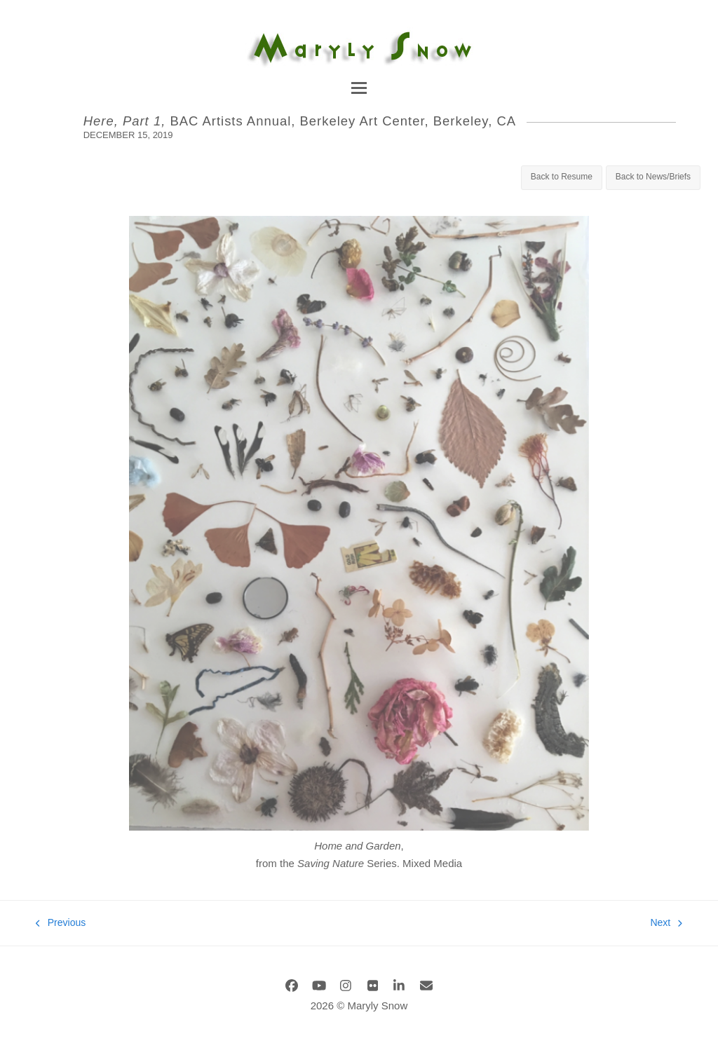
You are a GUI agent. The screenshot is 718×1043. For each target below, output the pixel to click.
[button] (359, 88)
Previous (61, 924)
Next (666, 924)
